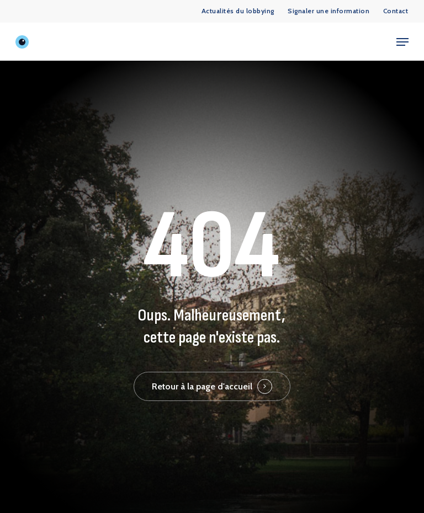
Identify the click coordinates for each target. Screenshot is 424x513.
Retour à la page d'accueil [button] (202, 387)
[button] (402, 41)
